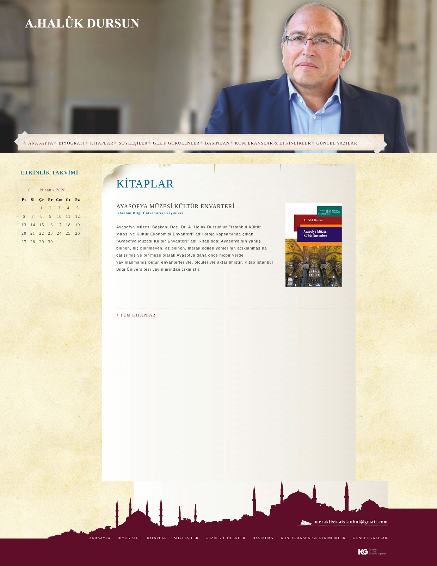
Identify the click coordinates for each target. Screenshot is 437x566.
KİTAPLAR (101, 143)
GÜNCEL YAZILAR (336, 143)
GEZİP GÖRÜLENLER (176, 143)
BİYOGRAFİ (72, 143)
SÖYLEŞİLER (133, 143)
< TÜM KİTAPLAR (136, 315)
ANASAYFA (40, 143)
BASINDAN (217, 143)
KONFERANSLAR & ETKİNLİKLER (273, 143)
